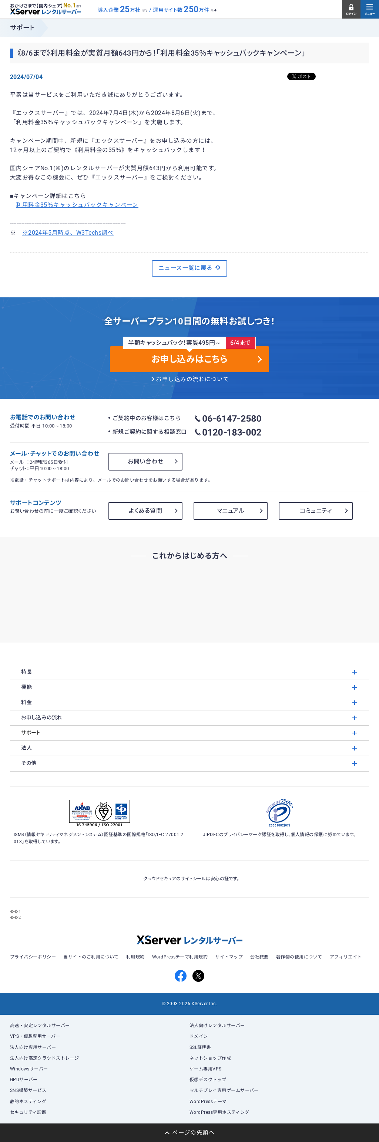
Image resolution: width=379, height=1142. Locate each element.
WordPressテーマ (208, 1101)
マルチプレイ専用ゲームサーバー (224, 1090)
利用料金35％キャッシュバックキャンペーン (77, 205)
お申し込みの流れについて (192, 379)
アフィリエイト (346, 957)
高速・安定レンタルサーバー (40, 1025)
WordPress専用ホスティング (219, 1112)
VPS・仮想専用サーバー (35, 1036)
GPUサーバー (24, 1079)
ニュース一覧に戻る (189, 267)
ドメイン (199, 1036)
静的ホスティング (28, 1101)
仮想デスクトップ (208, 1079)
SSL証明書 (200, 1047)
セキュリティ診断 (28, 1112)
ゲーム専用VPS (206, 1069)
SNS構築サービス (28, 1090)
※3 (145, 10)
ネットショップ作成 (210, 1058)
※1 (78, 6)
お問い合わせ (145, 461)
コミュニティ (316, 510)
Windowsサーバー (29, 1069)
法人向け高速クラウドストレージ (44, 1058)
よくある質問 (145, 510)
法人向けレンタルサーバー (217, 1025)
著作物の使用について (299, 957)
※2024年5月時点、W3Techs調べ (68, 233)
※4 (213, 10)
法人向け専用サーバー (33, 1047)
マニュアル (230, 510)
